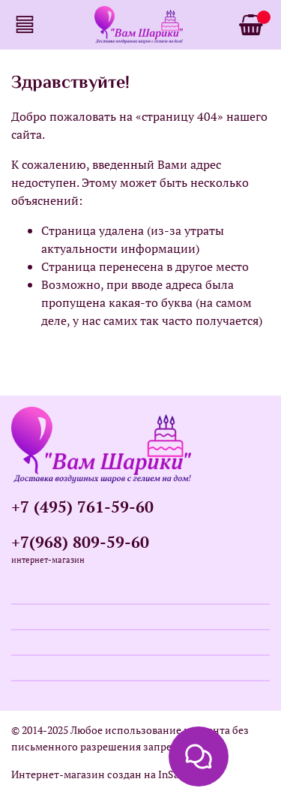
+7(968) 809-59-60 (80, 541)
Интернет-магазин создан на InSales (101, 774)
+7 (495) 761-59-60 (82, 506)
